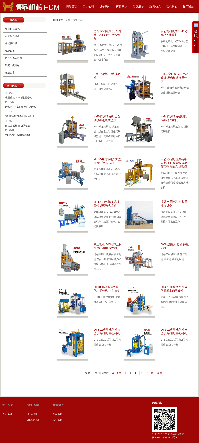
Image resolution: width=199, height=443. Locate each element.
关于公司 (88, 6)
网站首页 (71, 6)
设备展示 (105, 6)
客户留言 (188, 6)
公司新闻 (58, 414)
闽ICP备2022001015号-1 (164, 437)
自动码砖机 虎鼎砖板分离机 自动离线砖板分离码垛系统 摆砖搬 (174, 162)
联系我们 (171, 6)
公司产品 (78, 20)
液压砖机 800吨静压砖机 (18, 97)
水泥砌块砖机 (12, 36)
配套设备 (10, 50)
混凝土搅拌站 (12, 65)
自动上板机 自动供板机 (17, 125)
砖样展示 (121, 6)
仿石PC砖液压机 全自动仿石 (20, 107)
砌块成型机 (33, 420)
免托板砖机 (11, 43)
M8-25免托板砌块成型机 (18, 135)
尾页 (159, 373)
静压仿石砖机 (12, 28)
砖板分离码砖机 (13, 58)
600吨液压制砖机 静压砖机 (19, 116)
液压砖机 (32, 414)
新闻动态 (155, 6)
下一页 (150, 373)
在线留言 (10, 72)
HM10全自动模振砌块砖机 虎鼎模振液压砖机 (174, 77)
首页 (67, 20)
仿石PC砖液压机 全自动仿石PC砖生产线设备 (107, 35)
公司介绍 (7, 414)
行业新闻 (58, 420)
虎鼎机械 (172, 433)
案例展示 (138, 6)
